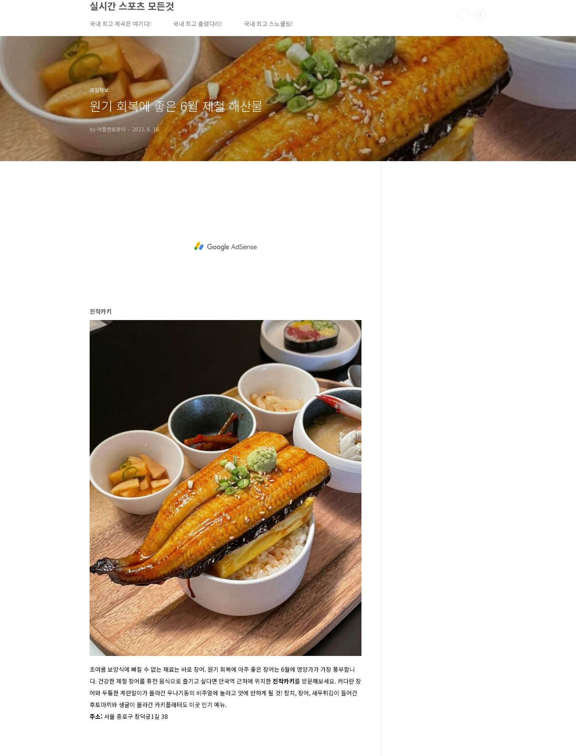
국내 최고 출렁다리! (197, 23)
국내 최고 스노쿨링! (268, 23)
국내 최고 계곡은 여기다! (120, 23)
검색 (463, 14)
